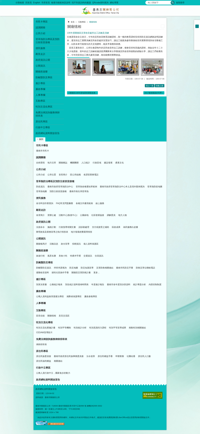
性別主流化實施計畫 (45, 328)
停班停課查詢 (60, 268)
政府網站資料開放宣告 (48, 133)
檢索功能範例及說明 (60, 2)
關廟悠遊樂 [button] (42, 71)
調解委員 (111, 215)
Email (197, 47)
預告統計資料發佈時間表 (77, 284)
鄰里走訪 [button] (40, 54)
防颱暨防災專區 (44, 262)
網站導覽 (114, 2)
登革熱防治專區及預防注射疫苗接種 (55, 181)
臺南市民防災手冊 (124, 268)
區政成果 (116, 227)
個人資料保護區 (91, 244)
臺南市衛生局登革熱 (79, 191)
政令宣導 (65, 244)
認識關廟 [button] (40, 27)
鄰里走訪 (41, 210)
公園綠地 (84, 215)
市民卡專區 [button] (42, 21)
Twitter (197, 40)
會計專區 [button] (40, 83)
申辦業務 (119, 356)
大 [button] (197, 29)
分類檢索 (20, 2)
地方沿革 (51, 163)
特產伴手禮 (75, 256)
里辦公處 (51, 215)
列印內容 (162, 26)
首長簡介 (63, 174)
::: (1, 1)
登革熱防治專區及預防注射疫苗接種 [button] (48, 41)
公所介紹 (41, 169)
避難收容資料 (42, 272)
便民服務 (41, 198)
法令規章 (90, 356)
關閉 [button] (41, 139)
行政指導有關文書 (67, 227)
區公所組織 (75, 174)
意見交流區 (64, 316)
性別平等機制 (64, 328)
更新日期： (40, 393)
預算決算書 (41, 284)
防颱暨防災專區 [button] (44, 77)
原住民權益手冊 (105, 356)
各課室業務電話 (91, 174)
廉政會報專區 (90, 296)
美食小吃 (63, 256)
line (197, 43)
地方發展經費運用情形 (81, 232)
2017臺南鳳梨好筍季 (153, 93)
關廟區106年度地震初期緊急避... (83, 93)
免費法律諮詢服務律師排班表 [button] (48, 114)
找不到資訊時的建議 (81, 2)
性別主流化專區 (44, 322)
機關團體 (74, 163)
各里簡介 (40, 215)
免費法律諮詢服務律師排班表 (51, 339)
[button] (79, 67)
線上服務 (100, 203)
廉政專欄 (41, 291)
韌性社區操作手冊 (60, 272)
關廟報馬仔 (41, 244)
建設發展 (108, 163)
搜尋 (147, 2)
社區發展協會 (97, 215)
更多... (96, 272)
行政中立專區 (43, 367)
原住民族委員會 (43, 356)
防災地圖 (73, 268)
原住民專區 (42, 351)
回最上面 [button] (159, 86)
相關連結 (58, 361)
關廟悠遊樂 (42, 250)
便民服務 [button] (40, 48)
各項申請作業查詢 (44, 203)
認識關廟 (41, 157)
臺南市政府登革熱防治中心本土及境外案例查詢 (122, 186)
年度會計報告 (97, 284)
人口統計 (85, 163)
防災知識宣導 (87, 268)
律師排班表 (41, 344)
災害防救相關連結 (104, 268)
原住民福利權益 (43, 361)
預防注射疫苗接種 (58, 191)
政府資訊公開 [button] (43, 60)
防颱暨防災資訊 (43, 268)
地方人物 (122, 215)
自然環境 (40, 163)
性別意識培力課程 (97, 328)
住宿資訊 (99, 256)
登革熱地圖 (41, 191)
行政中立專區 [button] (43, 127)
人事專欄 (40, 95)
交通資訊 (88, 256)
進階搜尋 (180, 2)
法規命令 (40, 227)
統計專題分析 (139, 284)
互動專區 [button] (40, 100)
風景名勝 (51, 256)
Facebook (197, 33)
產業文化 (119, 163)
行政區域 (97, 163)
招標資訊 (76, 244)
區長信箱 (40, 316)
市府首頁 (45, 2)
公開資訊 (41, 238)
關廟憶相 (93, 22)
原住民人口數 (144, 356)
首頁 (72, 22)
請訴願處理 (84, 227)
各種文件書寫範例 (84, 203)
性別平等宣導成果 (117, 328)
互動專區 (82, 22)
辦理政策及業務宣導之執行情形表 (52, 232)
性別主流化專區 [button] (44, 106)
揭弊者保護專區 (74, 296)
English (36, 2)
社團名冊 (131, 356)
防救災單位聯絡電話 (145, 268)
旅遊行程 (40, 256)
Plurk (197, 36)
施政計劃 (51, 227)
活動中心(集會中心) (68, 215)
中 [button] (197, 26)
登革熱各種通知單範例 (86, 186)
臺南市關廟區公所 (100, 10)
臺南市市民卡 (42, 151)
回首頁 (28, 2)
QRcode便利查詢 (100, 2)
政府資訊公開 (43, 222)
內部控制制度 (155, 284)
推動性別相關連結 (137, 328)
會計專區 (41, 279)
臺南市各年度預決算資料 (118, 284)
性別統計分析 (80, 328)
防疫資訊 (40, 186)
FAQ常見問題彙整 (64, 203)
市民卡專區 (42, 145)
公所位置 (51, 174)
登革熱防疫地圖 (154, 186)
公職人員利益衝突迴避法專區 (50, 296)
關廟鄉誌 (63, 163)
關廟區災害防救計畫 (81, 272)
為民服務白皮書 (130, 227)
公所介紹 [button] (40, 33)
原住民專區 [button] (42, 121)
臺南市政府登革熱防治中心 (60, 186)
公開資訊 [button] (40, 65)
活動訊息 (54, 244)
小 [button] (197, 23)
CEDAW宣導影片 (44, 332)
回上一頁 (149, 86)
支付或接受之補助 (100, 227)
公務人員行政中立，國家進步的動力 (53, 373)
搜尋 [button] (173, 3)
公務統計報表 (56, 284)
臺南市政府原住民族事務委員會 (69, 356)
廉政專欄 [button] (40, 89)
